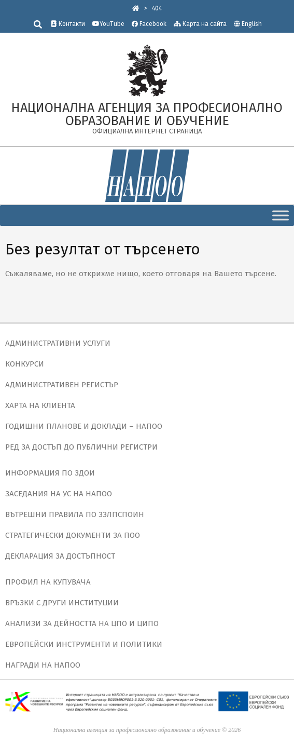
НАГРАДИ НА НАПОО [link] (42, 665)
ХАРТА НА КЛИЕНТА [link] (40, 405)
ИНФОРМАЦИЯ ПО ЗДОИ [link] (50, 473)
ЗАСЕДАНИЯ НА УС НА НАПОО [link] (58, 493)
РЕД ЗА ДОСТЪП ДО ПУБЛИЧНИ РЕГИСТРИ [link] (81, 447)
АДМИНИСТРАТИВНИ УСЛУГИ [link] (57, 343)
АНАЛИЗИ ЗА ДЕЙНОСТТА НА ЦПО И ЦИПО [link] (82, 623)
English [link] (252, 24)
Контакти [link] (68, 24)
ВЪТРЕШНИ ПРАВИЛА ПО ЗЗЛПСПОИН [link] (74, 514)
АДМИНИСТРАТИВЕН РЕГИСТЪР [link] (61, 384)
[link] (135, 8)
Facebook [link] (149, 24)
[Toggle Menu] (280, 215)
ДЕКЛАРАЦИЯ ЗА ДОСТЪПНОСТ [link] (60, 556)
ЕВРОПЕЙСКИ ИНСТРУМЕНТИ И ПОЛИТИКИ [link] (83, 644)
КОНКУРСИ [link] (24, 364)
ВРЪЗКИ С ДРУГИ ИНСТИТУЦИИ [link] (62, 602)
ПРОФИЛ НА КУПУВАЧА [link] (48, 582)
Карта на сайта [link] (200, 24)
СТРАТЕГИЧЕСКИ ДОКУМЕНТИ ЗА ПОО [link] (72, 535)
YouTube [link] (108, 24)
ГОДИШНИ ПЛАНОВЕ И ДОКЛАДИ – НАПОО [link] (83, 426)
